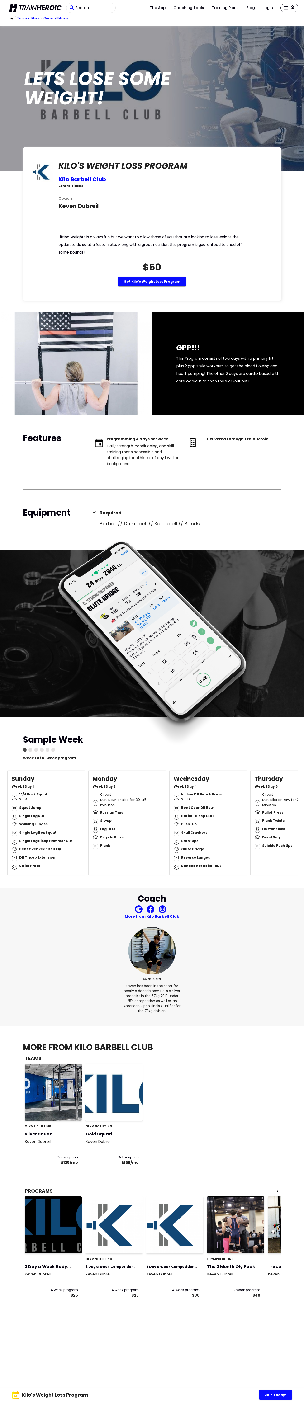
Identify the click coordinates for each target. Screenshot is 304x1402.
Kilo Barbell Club (82, 179)
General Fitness (56, 18)
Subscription (67, 1157)
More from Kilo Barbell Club (152, 916)
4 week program (64, 1290)
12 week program (246, 1290)
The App (158, 7)
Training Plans (225, 7)
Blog (250, 7)
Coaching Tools (188, 7)
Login (268, 7)
